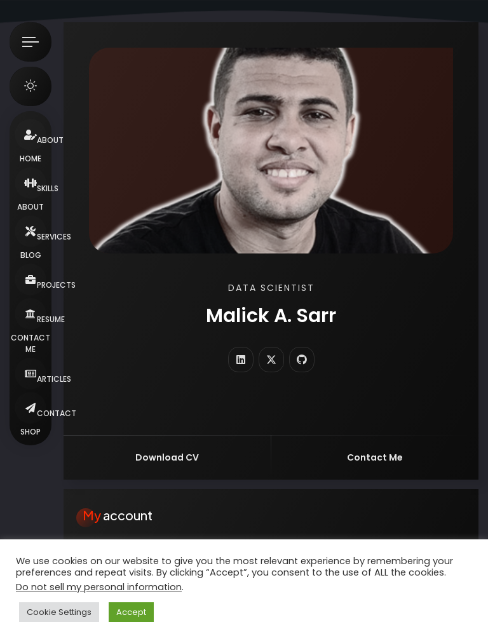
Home (30, 158)
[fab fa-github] (302, 359)
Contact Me (30, 343)
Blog (30, 255)
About (30, 206)
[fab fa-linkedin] (241, 359)
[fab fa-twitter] (271, 359)
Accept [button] (131, 612)
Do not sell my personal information (99, 587)
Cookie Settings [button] (59, 612)
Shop (30, 431)
